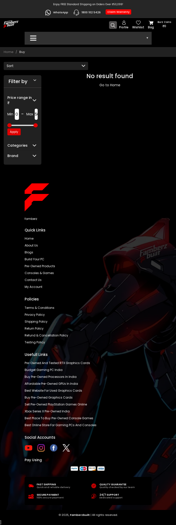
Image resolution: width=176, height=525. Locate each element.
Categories (17, 145)
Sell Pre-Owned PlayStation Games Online (56, 404)
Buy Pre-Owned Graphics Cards (49, 397)
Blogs (29, 252)
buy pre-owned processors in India (51, 377)
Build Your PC (34, 259)
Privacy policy (35, 315)
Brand (12, 155)
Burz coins (164, 24)
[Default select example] (46, 66)
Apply (14, 132)
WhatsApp (56, 12)
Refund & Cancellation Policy (46, 335)
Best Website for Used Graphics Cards (53, 390)
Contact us (33, 280)
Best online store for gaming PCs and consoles (60, 425)
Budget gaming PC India (44, 370)
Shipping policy (36, 321)
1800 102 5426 (87, 12)
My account (33, 287)
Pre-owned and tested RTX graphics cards (57, 363)
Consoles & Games (39, 273)
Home (9, 52)
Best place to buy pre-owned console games (59, 418)
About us (31, 245)
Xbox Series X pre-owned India (47, 411)
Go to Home (109, 85)
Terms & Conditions (39, 308)
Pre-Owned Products (40, 266)
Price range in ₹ (19, 100)
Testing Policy (35, 342)
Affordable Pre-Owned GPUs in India (51, 384)
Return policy (34, 328)
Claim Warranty (118, 12)
